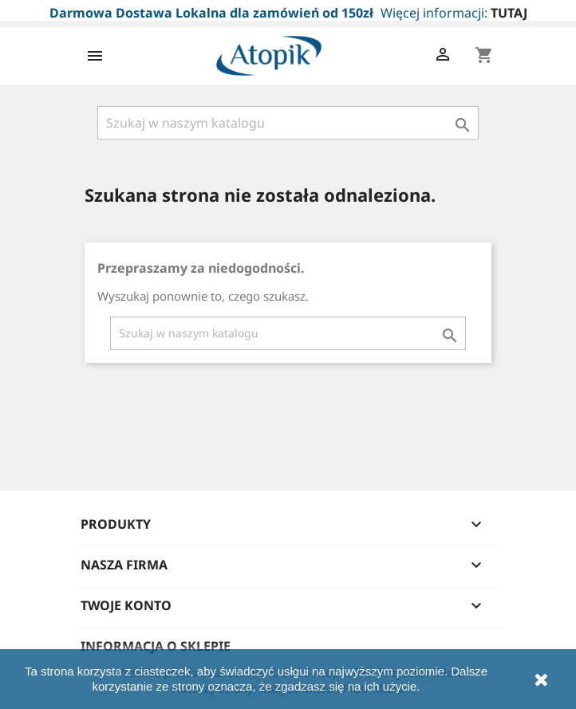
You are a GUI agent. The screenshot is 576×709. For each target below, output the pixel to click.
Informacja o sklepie (156, 646)
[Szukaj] (288, 123)
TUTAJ (509, 13)
